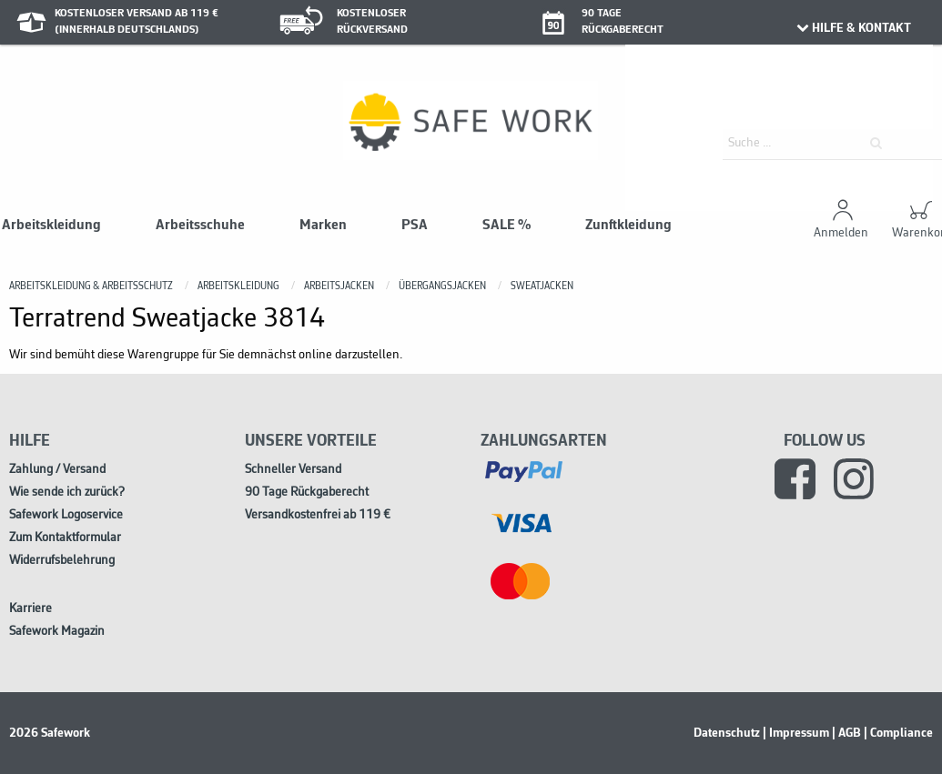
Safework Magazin (57, 631)
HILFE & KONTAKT (853, 28)
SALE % (506, 225)
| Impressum (796, 733)
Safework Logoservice (66, 515)
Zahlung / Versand (57, 470)
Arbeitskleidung (51, 225)
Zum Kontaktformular (65, 538)
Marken (323, 225)
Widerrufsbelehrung (62, 561)
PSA (414, 225)
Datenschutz (727, 733)
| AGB (846, 733)
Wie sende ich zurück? (67, 492)
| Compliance (898, 733)
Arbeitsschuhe (200, 225)
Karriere (30, 609)
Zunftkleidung (628, 225)
